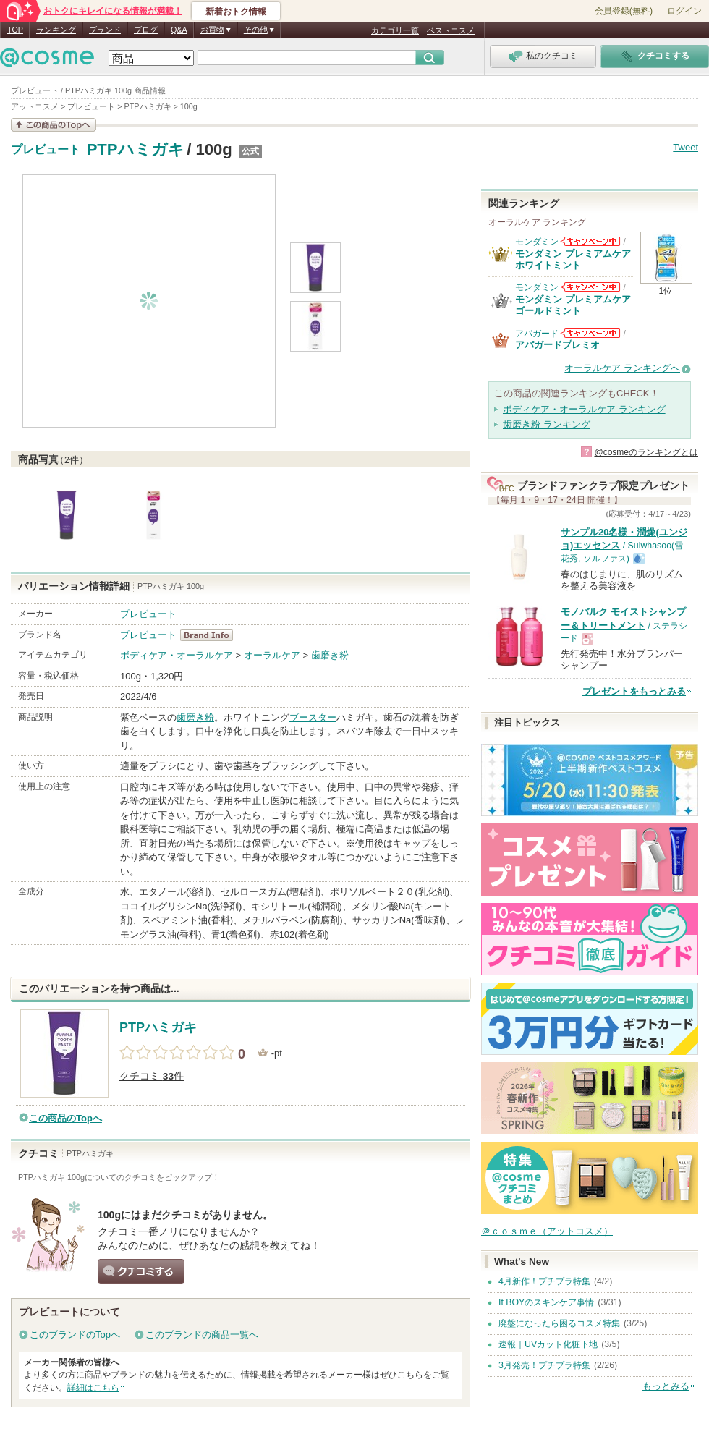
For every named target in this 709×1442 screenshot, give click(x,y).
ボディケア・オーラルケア (176, 655)
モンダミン (537, 242)
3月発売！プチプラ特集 (544, 1365)
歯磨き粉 (330, 655)
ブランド (105, 29)
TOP (15, 29)
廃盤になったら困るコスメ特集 (559, 1323)
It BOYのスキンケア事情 (546, 1302)
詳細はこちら (93, 1388)
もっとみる (665, 1385)
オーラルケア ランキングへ (622, 367)
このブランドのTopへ (75, 1334)
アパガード (537, 333)
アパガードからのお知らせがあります (590, 333)
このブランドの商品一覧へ (201, 1334)
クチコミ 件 (151, 1076)
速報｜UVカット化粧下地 (548, 1344)
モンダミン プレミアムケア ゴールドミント (573, 305)
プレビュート (45, 149)
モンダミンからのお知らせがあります (590, 241)
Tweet (685, 147)
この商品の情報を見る (53, 125)
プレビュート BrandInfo (211, 635)
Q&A (179, 29)
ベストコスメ (451, 30)
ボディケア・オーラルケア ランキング (584, 409)
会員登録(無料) (624, 11)
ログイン (684, 11)
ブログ (146, 29)
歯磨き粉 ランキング (546, 424)
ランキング (56, 29)
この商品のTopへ (65, 1118)
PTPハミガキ (135, 149)
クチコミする (141, 1271)
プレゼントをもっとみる (634, 691)
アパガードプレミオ (557, 344)
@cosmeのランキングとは (646, 452)
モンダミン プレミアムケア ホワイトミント (573, 259)
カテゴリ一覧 (395, 30)
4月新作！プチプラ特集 (544, 1281)
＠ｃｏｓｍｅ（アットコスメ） (547, 1231)
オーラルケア (272, 655)
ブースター (312, 717)
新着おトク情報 (235, 12)
